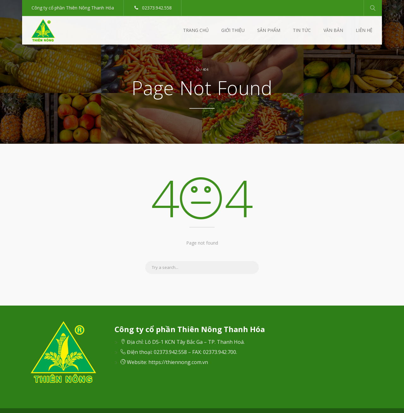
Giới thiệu (233, 30)
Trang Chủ (196, 30)
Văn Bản (333, 30)
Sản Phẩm (268, 30)
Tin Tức (302, 30)
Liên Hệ (364, 30)
